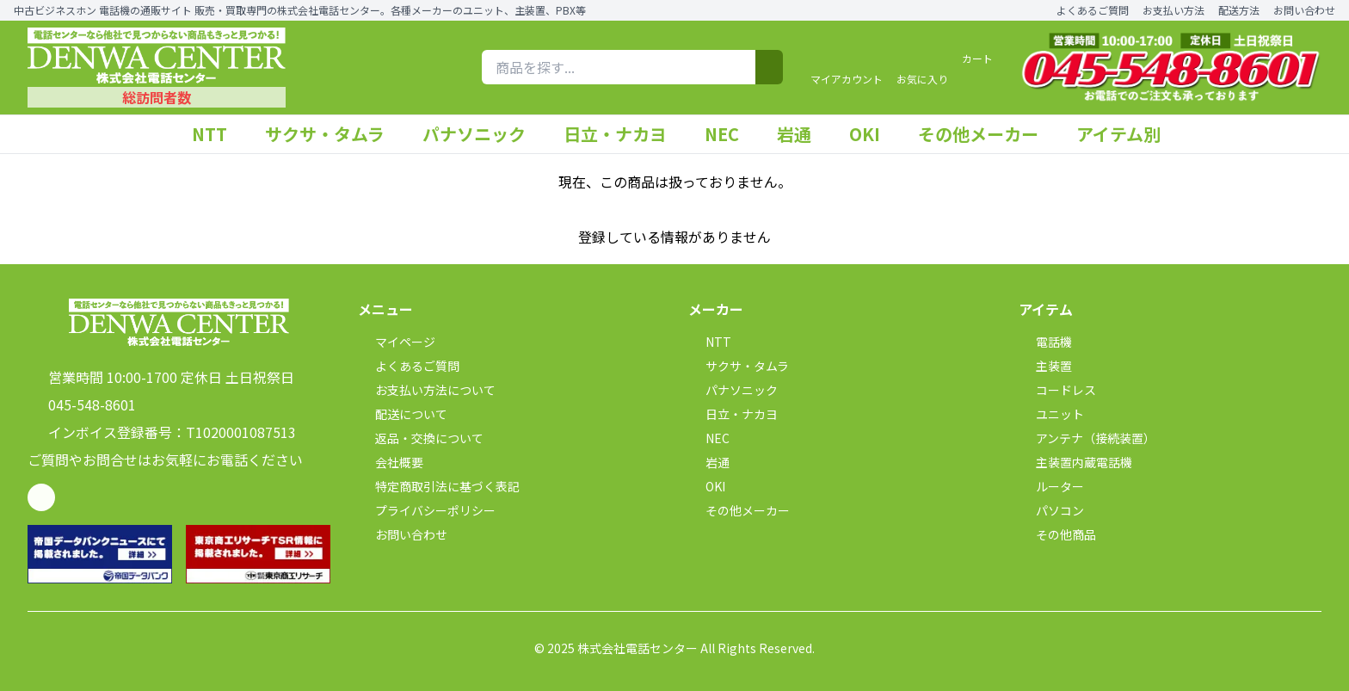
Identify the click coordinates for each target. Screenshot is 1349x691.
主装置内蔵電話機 (1075, 462)
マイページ (396, 341)
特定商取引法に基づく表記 (439, 486)
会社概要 (390, 462)
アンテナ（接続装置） (1087, 438)
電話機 (1045, 341)
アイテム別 (1127, 133)
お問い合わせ (1304, 10)
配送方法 (1239, 10)
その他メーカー (987, 133)
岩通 (802, 133)
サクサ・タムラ (333, 133)
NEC (730, 133)
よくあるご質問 (1092, 10)
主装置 (1045, 365)
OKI (873, 133)
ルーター (1051, 486)
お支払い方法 (1173, 10)
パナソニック (482, 133)
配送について (402, 414)
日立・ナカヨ (624, 133)
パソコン (1051, 510)
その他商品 (1057, 534)
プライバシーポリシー (427, 510)
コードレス (1057, 389)
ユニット (1051, 414)
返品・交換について (421, 438)
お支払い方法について (427, 389)
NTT (218, 133)
